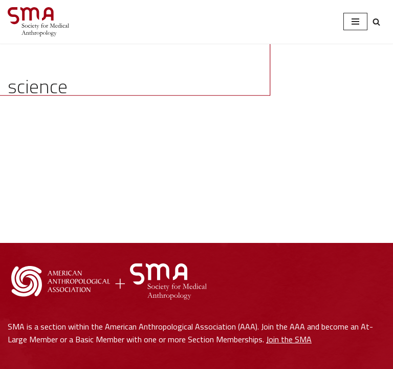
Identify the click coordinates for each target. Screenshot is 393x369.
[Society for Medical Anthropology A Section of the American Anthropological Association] (38, 21)
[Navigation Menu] (355, 21)
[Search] (376, 22)
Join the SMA (289, 339)
